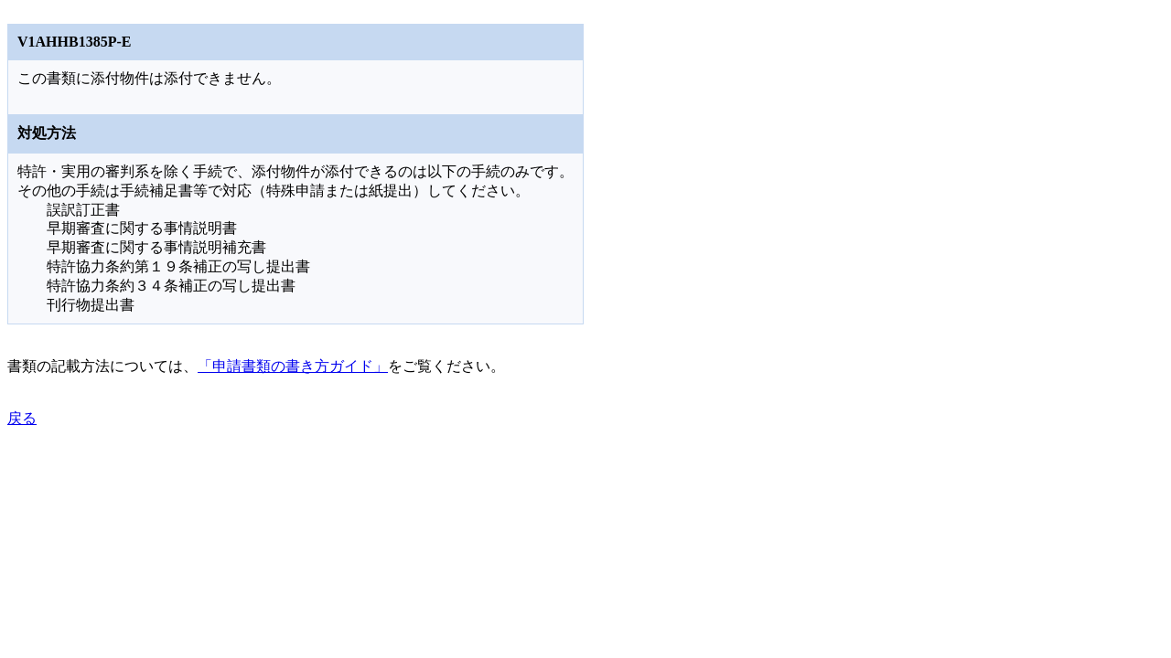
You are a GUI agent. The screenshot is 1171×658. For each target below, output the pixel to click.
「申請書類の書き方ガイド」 (293, 366)
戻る (22, 418)
